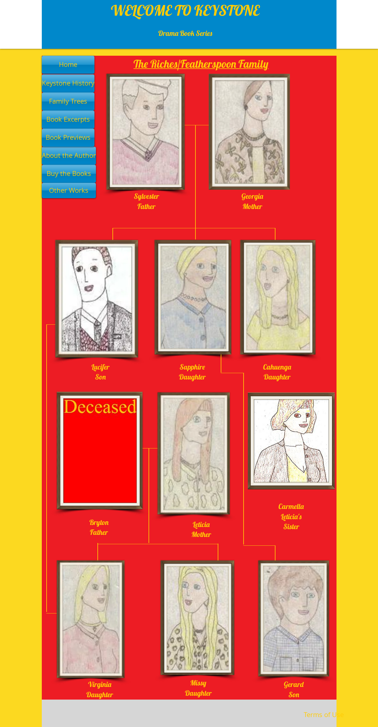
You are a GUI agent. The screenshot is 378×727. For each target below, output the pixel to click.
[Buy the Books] (69, 174)
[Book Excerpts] (68, 120)
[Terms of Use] (323, 714)
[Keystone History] (68, 83)
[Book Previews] (68, 138)
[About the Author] (69, 156)
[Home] (68, 65)
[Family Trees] (68, 101)
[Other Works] (69, 190)
